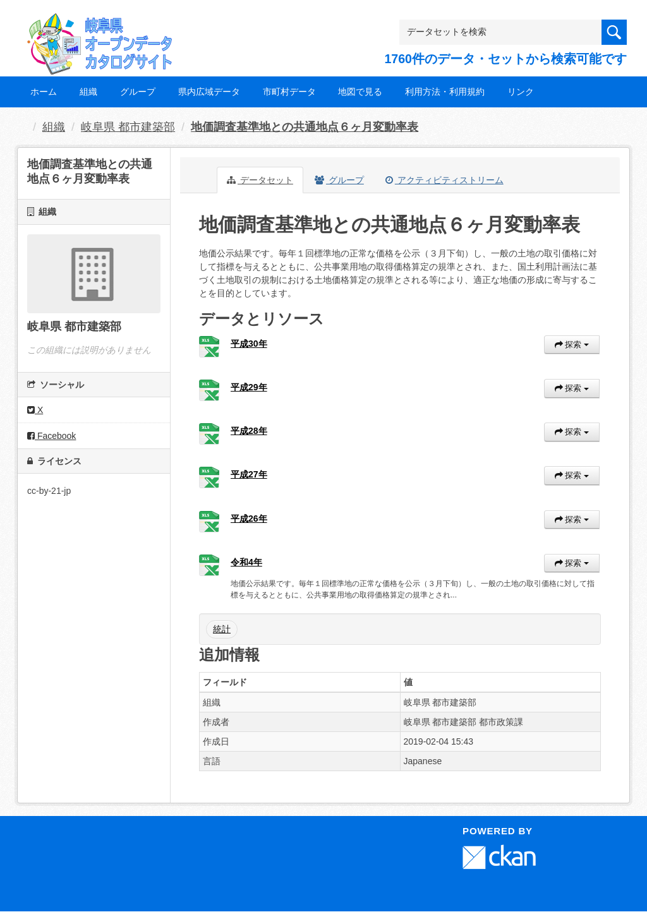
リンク (520, 92)
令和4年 (246, 562)
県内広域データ (209, 92)
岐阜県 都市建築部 (128, 127)
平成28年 (249, 431)
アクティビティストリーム (444, 180)
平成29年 (249, 387)
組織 (88, 92)
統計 (222, 629)
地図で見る (360, 92)
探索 (572, 344)
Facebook (51, 436)
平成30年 (249, 344)
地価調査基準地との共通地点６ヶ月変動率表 (304, 127)
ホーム (43, 92)
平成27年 (249, 474)
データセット (260, 180)
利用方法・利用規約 (445, 92)
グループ (137, 92)
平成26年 (249, 518)
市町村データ (289, 92)
